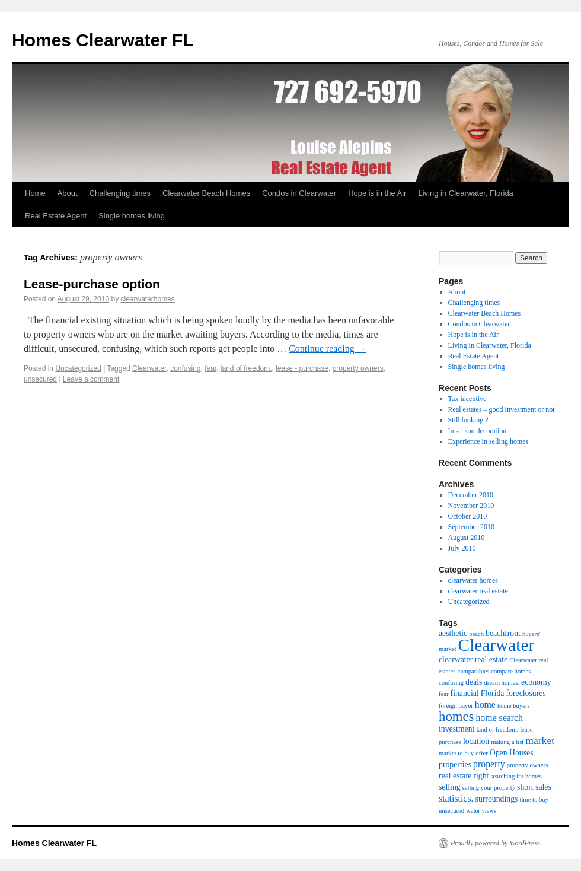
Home (35, 193)
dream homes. (501, 682)
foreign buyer (456, 705)
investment (456, 728)
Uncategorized (78, 368)
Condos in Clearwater (299, 193)
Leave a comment (91, 379)
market (539, 740)
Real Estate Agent (56, 215)
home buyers (513, 705)
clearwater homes (473, 580)
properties (455, 764)
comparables (473, 671)
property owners (358, 368)
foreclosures (525, 693)
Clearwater (149, 368)
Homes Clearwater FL (103, 40)
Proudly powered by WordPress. (496, 843)
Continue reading (327, 349)
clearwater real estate (478, 591)
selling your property (488, 787)
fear (210, 368)
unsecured (40, 379)
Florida (493, 693)
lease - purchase (302, 368)
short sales (534, 787)
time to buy (533, 799)
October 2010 (467, 516)
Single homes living (131, 215)
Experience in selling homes (488, 441)
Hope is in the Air (377, 193)
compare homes (511, 671)
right (481, 775)
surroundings (496, 798)
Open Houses (512, 752)
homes (456, 716)
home (485, 705)
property (489, 764)
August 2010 (466, 537)
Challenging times (120, 193)
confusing (185, 368)
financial (465, 693)
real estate (455, 775)
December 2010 (470, 495)
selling (450, 787)
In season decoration (477, 431)
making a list (507, 742)
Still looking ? (468, 420)
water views (481, 811)
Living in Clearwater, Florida (465, 193)
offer (481, 753)
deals (473, 682)
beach (476, 634)
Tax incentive (467, 399)
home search (499, 718)
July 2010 (462, 548)
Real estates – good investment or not (501, 409)
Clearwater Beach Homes (206, 193)
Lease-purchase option (92, 284)
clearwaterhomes (148, 299)
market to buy (456, 753)
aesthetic (453, 633)
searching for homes (515, 776)
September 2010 (471, 527)
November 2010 (471, 505)
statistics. (456, 798)
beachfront (503, 633)
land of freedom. (246, 368)
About (68, 193)
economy (536, 682)
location (476, 741)
